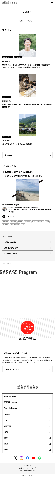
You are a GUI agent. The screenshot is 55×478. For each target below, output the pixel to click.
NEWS (6, 432)
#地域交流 (13, 221)
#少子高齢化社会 (15, 224)
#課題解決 (27, 221)
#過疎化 (20, 221)
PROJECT (7, 414)
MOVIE (6, 444)
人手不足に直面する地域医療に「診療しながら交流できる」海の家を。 (22, 174)
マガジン (21, 21)
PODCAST (7, 450)
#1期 (23, 224)
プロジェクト (31, 21)
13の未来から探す (11, 248)
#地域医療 (5, 221)
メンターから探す (11, 253)
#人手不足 (5, 224)
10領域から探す (10, 242)
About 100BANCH (10, 396)
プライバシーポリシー (27, 476)
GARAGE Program (10, 402)
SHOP (6, 438)
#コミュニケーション (38, 221)
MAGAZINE (7, 426)
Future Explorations (10, 408)
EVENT (6, 420)
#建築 (47, 221)
